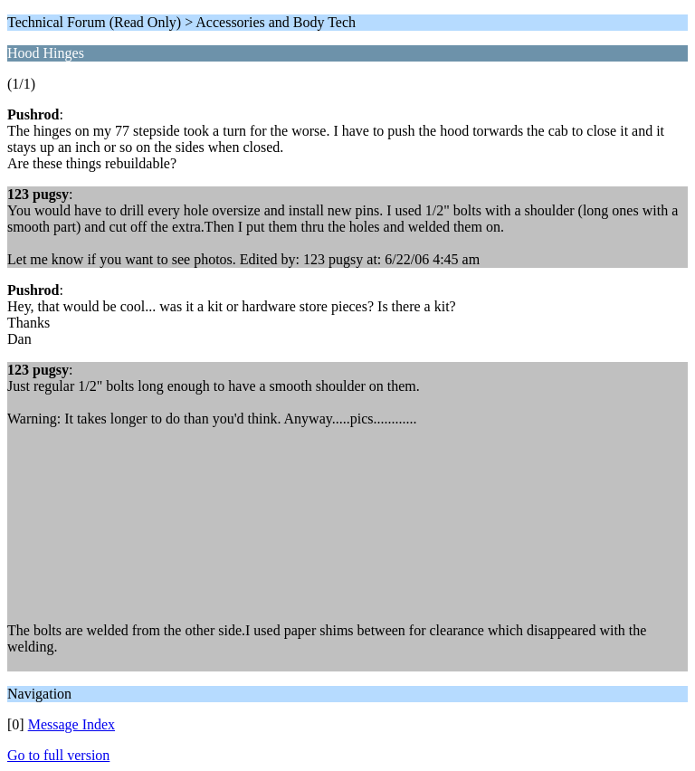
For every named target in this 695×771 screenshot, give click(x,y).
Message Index (71, 724)
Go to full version (58, 755)
